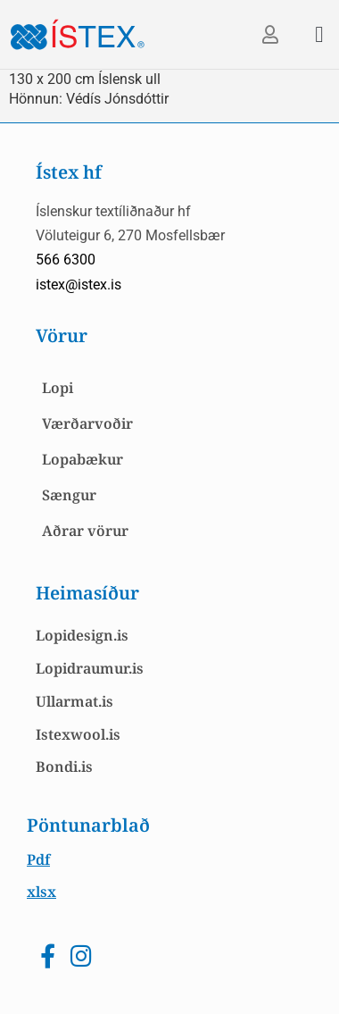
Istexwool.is (78, 734)
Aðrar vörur (85, 531)
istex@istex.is (78, 284)
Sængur (69, 495)
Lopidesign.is (82, 635)
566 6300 (65, 259)
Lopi (57, 388)
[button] (319, 35)
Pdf (38, 859)
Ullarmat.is (74, 701)
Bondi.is (64, 766)
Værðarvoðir (87, 423)
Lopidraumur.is (90, 668)
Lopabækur (82, 459)
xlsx (41, 891)
